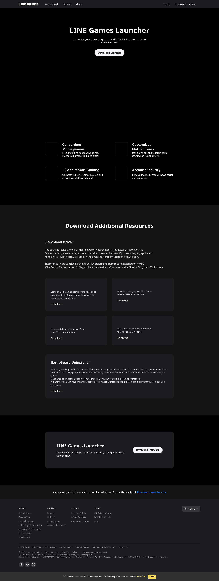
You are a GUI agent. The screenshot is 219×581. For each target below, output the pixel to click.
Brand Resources (102, 517)
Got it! (152, 576)
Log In (167, 4)
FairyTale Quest (26, 521)
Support (67, 4)
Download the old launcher (152, 492)
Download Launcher (185, 4)
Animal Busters (26, 513)
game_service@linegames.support (78, 555)
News (96, 521)
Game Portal (51, 4)
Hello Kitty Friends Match (30, 525)
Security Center (54, 521)
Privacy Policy (66, 547)
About (79, 4)
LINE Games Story (102, 513)
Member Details (78, 513)
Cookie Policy (124, 547)
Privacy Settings (78, 517)
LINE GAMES (28, 4)
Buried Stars (24, 537)
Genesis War (24, 517)
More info (141, 576)
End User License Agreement (104, 547)
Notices (50, 517)
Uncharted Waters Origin (30, 529)
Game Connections (80, 521)
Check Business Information (155, 557)
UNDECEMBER (25, 533)
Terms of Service (82, 547)
